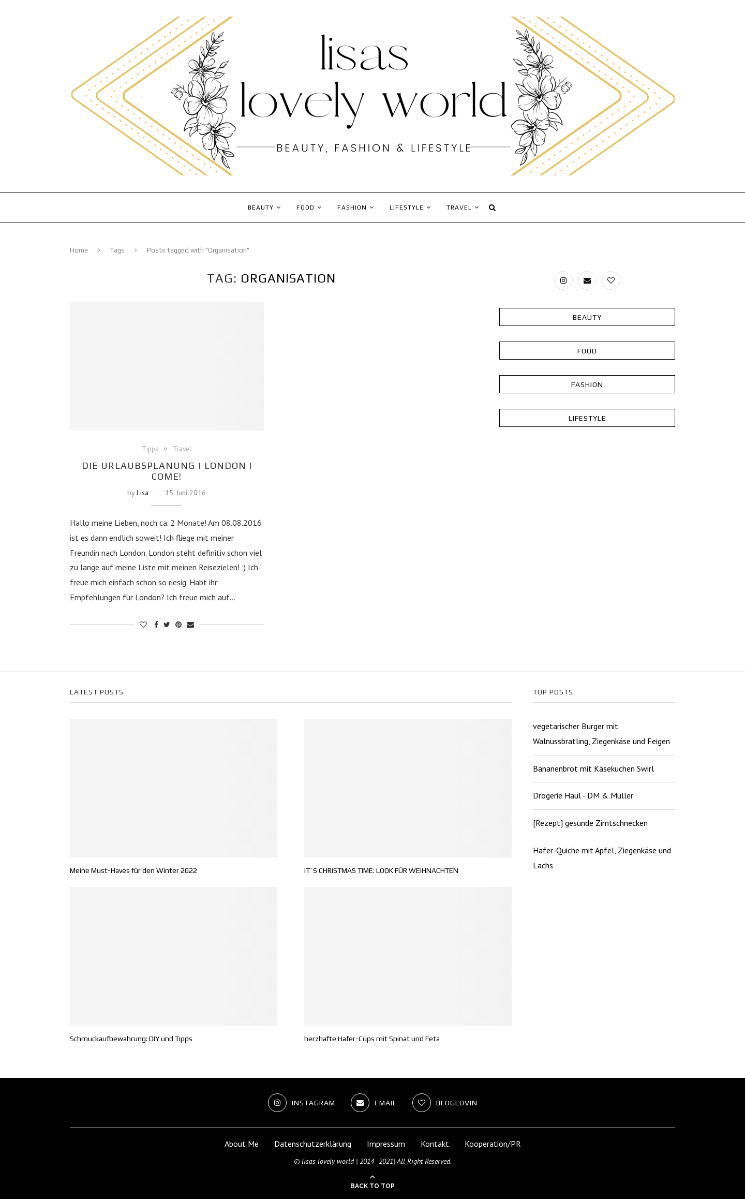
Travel (459, 207)
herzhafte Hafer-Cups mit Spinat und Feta (372, 1038)
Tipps (150, 449)
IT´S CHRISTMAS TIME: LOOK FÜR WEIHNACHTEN (381, 870)
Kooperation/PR (493, 1143)
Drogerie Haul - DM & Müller (583, 795)
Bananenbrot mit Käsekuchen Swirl (593, 768)
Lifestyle (407, 207)
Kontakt (435, 1143)
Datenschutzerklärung (312, 1143)
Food (305, 207)
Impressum (386, 1143)
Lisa (142, 492)
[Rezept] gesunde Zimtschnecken (590, 823)
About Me (242, 1143)
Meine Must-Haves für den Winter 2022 (133, 870)
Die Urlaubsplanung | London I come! (167, 471)
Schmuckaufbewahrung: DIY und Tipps (131, 1038)
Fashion (352, 207)
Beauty (261, 207)
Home (79, 250)
